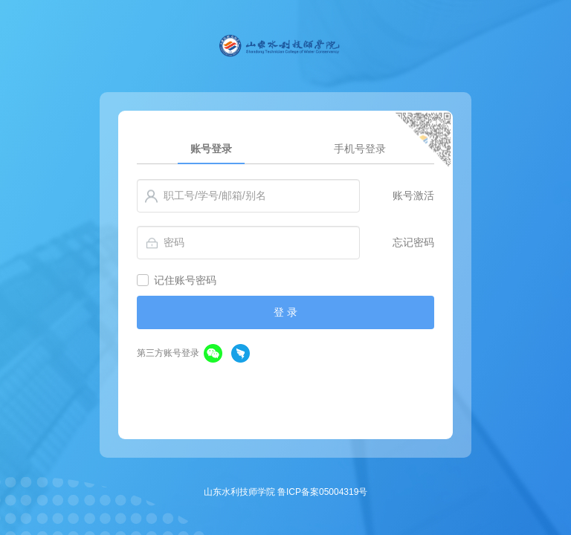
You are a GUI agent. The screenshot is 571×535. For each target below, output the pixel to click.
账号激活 (413, 195)
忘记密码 (413, 242)
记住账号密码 (185, 280)
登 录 (285, 312)
